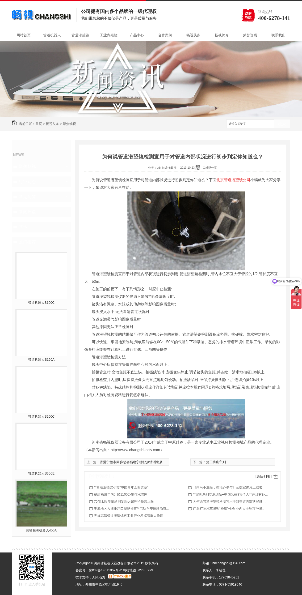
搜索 (282, 124)
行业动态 (27, 181)
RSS (142, 570)
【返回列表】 (263, 476)
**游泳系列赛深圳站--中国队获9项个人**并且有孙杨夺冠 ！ (230, 494)
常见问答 (27, 196)
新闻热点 (27, 212)
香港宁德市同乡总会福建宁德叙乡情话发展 (131, 462)
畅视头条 (193, 35)
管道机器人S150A (41, 359)
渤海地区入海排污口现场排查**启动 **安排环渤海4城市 (131, 508)
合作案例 (165, 35)
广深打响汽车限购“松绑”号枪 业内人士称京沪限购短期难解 (230, 508)
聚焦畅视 (69, 124)
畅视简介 (222, 35)
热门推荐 (27, 242)
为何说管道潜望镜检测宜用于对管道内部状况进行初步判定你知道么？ (230, 501)
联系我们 (278, 35)
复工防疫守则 (216, 462)
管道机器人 (52, 35)
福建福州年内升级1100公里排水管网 (120, 494)
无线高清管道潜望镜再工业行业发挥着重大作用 (128, 516)
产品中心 (137, 35)
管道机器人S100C (41, 302)
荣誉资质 (250, 35)
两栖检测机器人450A (41, 530)
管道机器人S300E (41, 473)
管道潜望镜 (80, 35)
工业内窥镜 (108, 35)
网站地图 (129, 570)
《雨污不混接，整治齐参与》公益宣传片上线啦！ (229, 487)
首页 (38, 124)
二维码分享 (210, 167)
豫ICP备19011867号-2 (105, 570)
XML (150, 570)
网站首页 (24, 35)
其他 (23, 227)
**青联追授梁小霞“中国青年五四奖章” (121, 487)
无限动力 (98, 577)
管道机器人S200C (41, 416)
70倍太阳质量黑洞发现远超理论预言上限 (124, 501)
